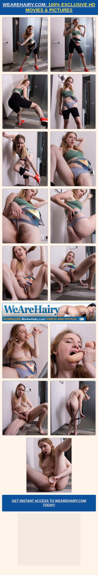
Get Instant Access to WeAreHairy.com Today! (49, 503)
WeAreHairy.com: (49, 7)
